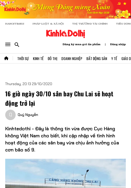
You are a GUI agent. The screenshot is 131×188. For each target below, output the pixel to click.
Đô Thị (52, 58)
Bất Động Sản (96, 58)
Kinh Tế (38, 58)
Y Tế (114, 58)
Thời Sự (23, 58)
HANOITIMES (14, 23)
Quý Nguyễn (28, 114)
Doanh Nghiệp (71, 58)
